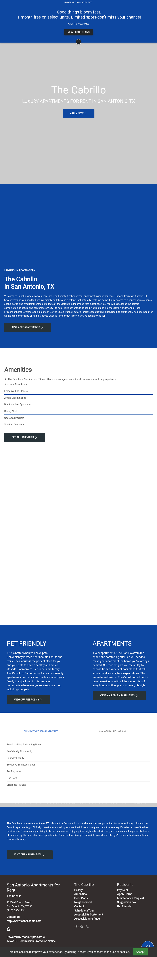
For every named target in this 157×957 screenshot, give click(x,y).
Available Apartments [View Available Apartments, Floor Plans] (28, 327)
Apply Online (75, 3)
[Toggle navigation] (6, 15)
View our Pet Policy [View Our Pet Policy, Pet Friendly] (28, 699)
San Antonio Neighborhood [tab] (114, 731)
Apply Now (78, 113)
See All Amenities (25, 437)
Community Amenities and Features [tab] (42, 731)
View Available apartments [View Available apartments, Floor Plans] (119, 695)
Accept (140, 951)
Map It (130, 3)
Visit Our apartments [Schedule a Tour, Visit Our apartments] (29, 912)
